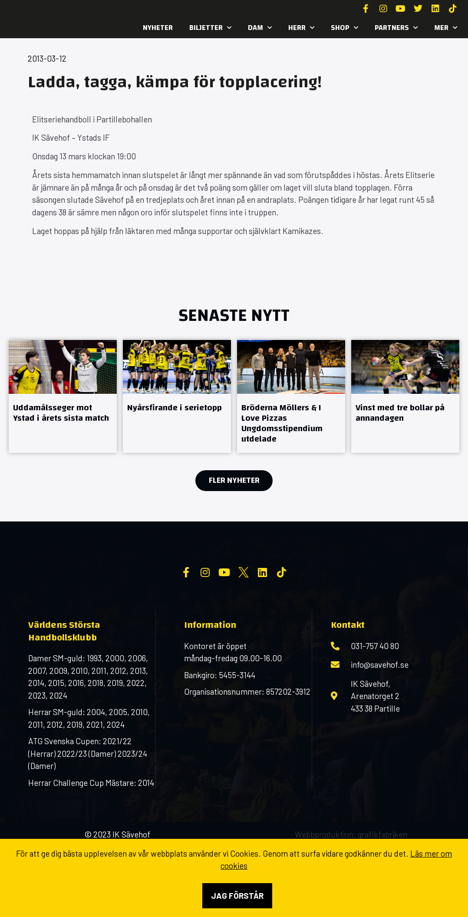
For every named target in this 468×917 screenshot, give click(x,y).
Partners (396, 28)
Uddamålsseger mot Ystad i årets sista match (61, 412)
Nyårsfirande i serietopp (174, 407)
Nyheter (158, 27)
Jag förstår (237, 896)
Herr (301, 28)
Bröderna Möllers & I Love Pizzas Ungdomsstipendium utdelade (282, 423)
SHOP (344, 28)
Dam (260, 28)
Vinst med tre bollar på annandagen (400, 412)
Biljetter (210, 28)
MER (445, 28)
